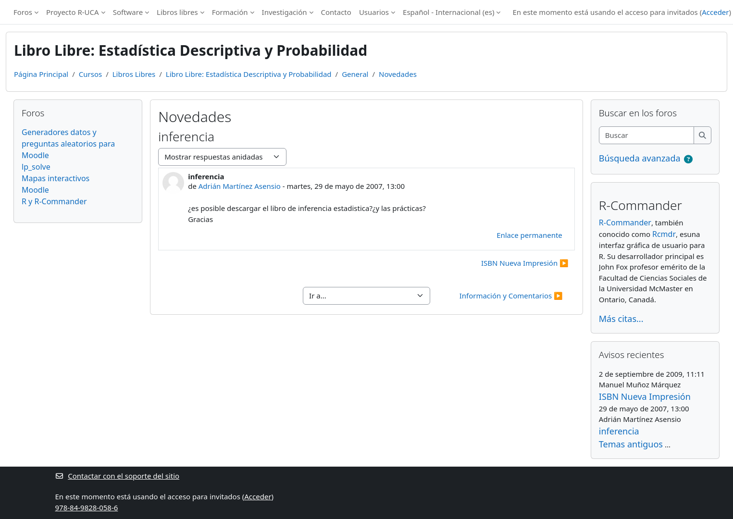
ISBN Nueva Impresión (645, 396)
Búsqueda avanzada (640, 158)
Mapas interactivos (55, 178)
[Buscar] (647, 135)
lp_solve (36, 166)
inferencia (619, 431)
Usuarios (374, 12)
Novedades (398, 74)
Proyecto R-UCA (72, 12)
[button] (689, 159)
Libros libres (177, 12)
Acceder (715, 12)
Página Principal (41, 74)
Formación (230, 12)
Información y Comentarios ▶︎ (511, 295)
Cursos (90, 74)
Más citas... (621, 318)
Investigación (284, 12)
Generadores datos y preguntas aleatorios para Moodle (68, 144)
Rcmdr (664, 234)
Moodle (35, 190)
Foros (22, 12)
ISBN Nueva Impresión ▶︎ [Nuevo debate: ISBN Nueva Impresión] (525, 263)
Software (128, 12)
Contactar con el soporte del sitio (117, 476)
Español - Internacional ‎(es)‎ (448, 12)
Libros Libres (134, 74)
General (355, 74)
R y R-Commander (54, 201)
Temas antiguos (631, 444)
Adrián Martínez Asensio (240, 186)
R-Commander (625, 222)
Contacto (336, 12)
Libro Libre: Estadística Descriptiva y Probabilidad (249, 74)
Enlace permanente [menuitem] (529, 235)
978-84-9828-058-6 (86, 507)
